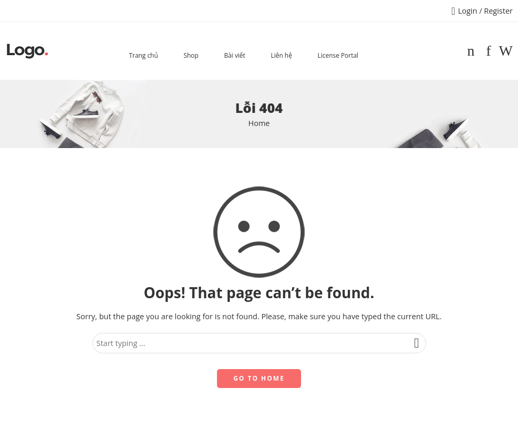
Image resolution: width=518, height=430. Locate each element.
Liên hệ (281, 55)
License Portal (338, 55)
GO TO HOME (259, 378)
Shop (190, 55)
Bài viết (234, 55)
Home (259, 123)
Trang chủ (143, 55)
